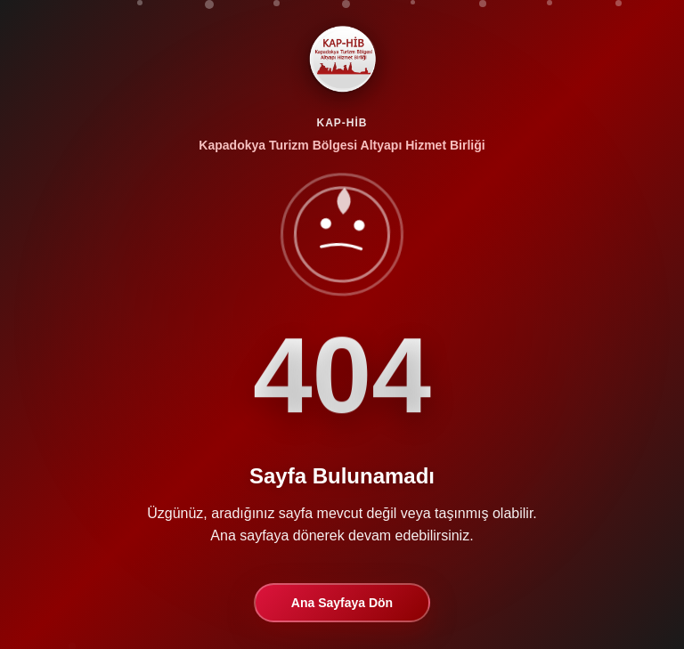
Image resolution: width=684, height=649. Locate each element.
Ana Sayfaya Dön (342, 603)
